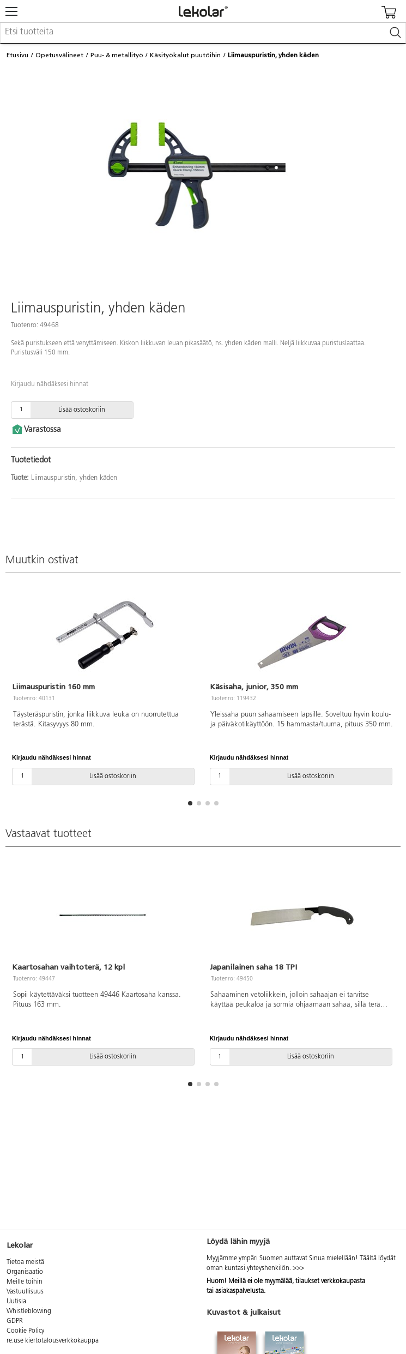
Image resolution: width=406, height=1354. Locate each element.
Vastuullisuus (25, 1292)
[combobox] (203, 33)
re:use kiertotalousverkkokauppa (53, 1341)
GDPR (15, 1321)
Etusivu (17, 55)
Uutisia (16, 1301)
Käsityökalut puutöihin (185, 55)
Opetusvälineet (59, 55)
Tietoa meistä (25, 1262)
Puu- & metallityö (116, 55)
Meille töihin (25, 1282)
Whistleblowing (29, 1311)
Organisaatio (25, 1272)
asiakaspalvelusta (239, 1291)
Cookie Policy (25, 1331)
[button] (190, 803)
